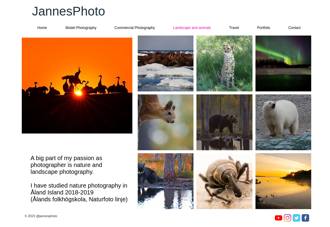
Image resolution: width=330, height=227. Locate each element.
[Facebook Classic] (305, 218)
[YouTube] (278, 218)
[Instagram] (287, 218)
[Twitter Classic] (296, 218)
